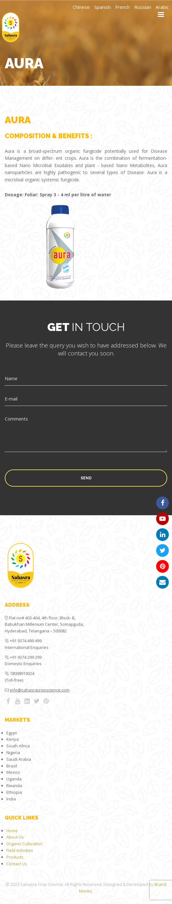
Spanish (102, 7)
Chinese (81, 7)
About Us (15, 837)
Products (14, 857)
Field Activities (19, 850)
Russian (142, 7)
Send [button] (86, 478)
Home (12, 830)
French (122, 7)
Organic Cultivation (24, 844)
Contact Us (16, 864)
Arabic (162, 7)
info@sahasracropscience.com (39, 690)
